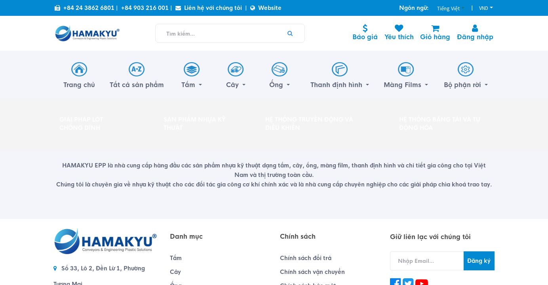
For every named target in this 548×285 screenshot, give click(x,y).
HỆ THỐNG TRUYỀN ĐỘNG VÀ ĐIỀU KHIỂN (309, 123)
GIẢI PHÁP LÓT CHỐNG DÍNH (81, 123)
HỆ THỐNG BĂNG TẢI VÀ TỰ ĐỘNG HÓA (439, 123)
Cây (175, 272)
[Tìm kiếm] (289, 33)
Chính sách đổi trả (305, 258)
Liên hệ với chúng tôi (208, 7)
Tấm (176, 258)
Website (266, 7)
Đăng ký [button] (479, 260)
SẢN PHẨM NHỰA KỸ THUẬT (195, 123)
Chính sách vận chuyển (312, 272)
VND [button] (483, 7)
